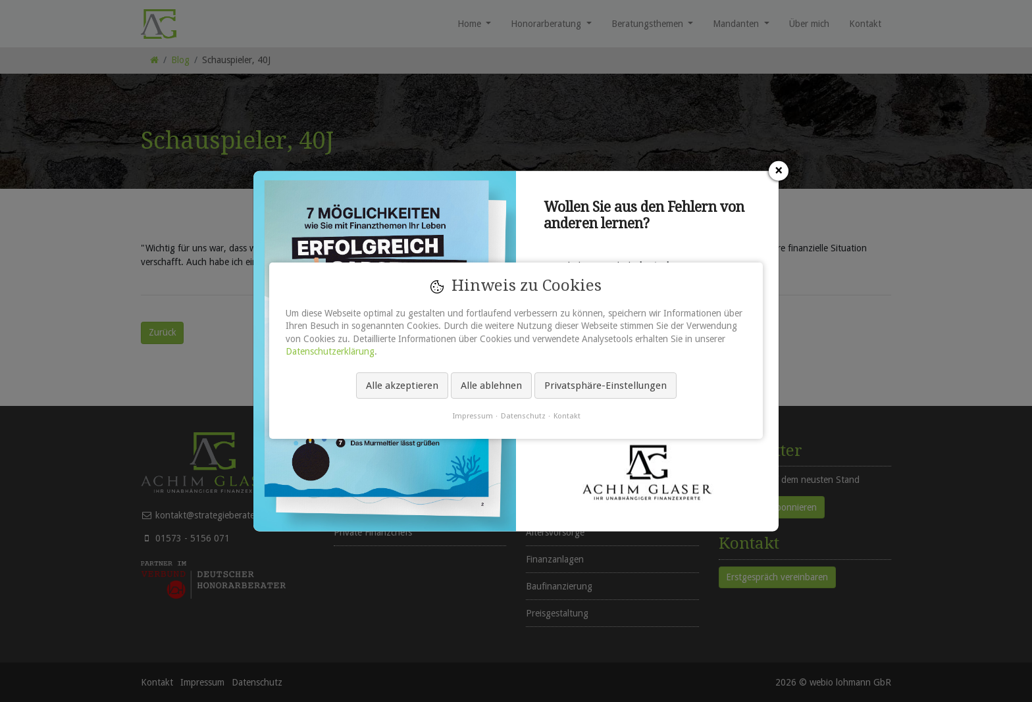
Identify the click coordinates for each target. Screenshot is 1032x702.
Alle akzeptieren (402, 385)
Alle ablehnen (491, 385)
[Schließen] (778, 170)
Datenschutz (523, 416)
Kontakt (567, 416)
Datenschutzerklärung (330, 352)
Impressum (472, 416)
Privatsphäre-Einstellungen (605, 385)
